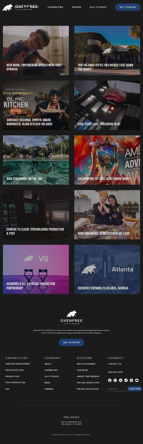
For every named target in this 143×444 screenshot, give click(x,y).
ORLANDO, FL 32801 (71, 424)
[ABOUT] (52, 364)
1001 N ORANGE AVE (71, 422)
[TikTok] (126, 380)
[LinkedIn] (120, 380)
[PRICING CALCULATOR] (88, 389)
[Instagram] (115, 380)
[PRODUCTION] (17, 376)
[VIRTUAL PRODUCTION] (88, 383)
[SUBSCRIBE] (134, 388)
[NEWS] (52, 383)
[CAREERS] (52, 389)
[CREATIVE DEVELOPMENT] (18, 364)
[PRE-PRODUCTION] (18, 370)
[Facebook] (109, 380)
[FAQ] (17, 389)
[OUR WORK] (84, 370)
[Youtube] (136, 380)
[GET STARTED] (128, 7)
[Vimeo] (131, 380)
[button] (87, 364)
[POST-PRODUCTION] (17, 383)
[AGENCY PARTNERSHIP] (88, 376)
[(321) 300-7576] (116, 372)
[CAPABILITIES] (52, 370)
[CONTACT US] (116, 364)
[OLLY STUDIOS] (52, 376)
